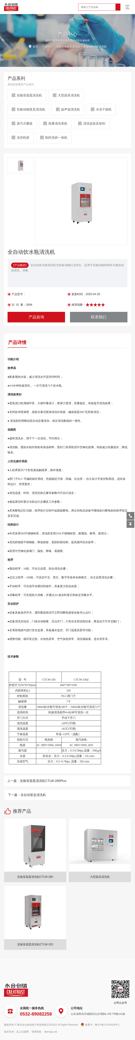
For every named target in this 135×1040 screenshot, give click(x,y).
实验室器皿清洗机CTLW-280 (35, 973)
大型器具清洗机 (66, 67)
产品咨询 (36, 431)
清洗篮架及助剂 (91, 95)
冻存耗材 (20, 110)
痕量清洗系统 (55, 95)
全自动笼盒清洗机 (117, 795)
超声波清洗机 (68, 81)
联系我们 (98, 431)
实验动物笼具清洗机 (28, 81)
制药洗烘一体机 (53, 110)
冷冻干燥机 (101, 81)
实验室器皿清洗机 (27, 67)
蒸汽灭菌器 (22, 95)
